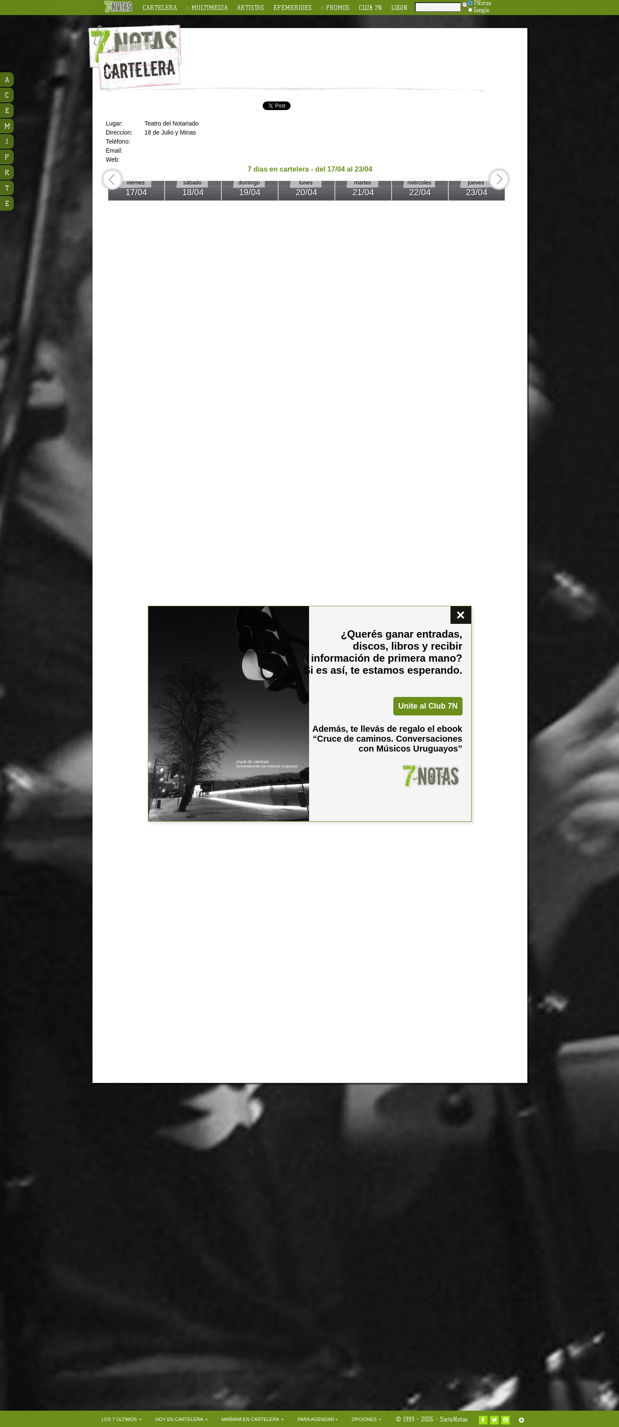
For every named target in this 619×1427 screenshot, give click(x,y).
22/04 (420, 192)
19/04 (249, 192)
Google (479, 9)
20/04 (306, 192)
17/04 (136, 192)
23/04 (476, 192)
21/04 (363, 192)
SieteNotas (454, 1419)
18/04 (193, 192)
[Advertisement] (365, 52)
